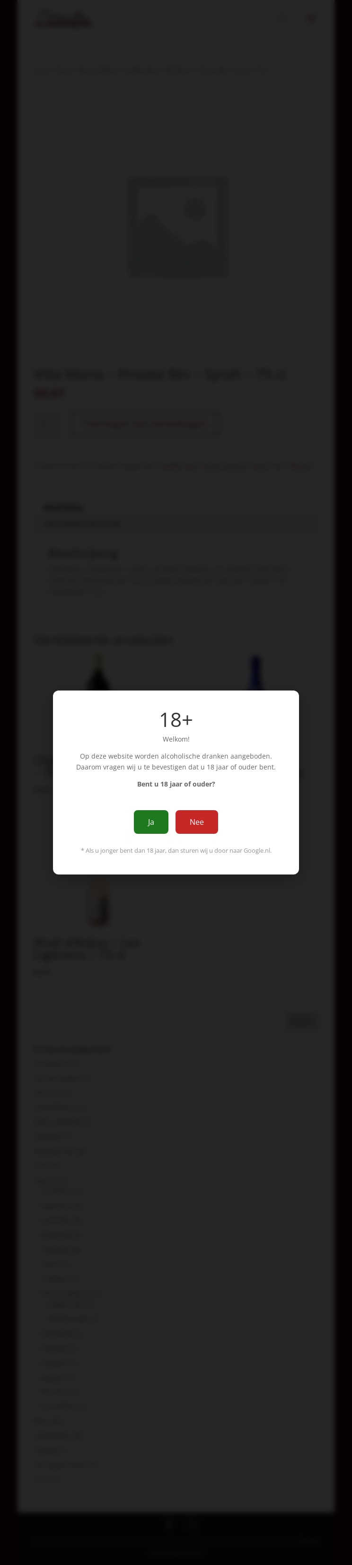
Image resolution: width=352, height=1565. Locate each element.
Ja (151, 822)
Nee (197, 822)
